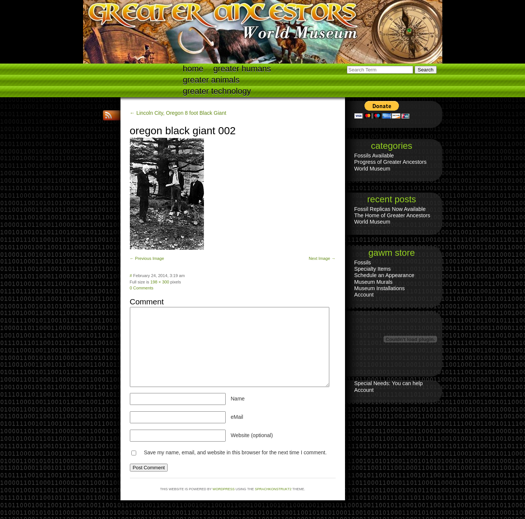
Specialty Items (372, 269)
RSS (109, 115)
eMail (237, 417)
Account (364, 295)
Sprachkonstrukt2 (273, 489)
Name (238, 399)
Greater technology (217, 91)
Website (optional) (252, 435)
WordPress (224, 489)
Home (193, 68)
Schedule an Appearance (384, 275)
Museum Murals (373, 282)
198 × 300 (159, 282)
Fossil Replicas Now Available (390, 209)
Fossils (362, 262)
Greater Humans (242, 68)
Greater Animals (211, 80)
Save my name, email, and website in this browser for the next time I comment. (235, 452)
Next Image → (322, 258)
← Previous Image (147, 258)
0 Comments (141, 288)
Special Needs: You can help (388, 383)
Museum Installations (379, 288)
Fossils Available (374, 156)
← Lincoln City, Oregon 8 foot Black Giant (178, 113)
